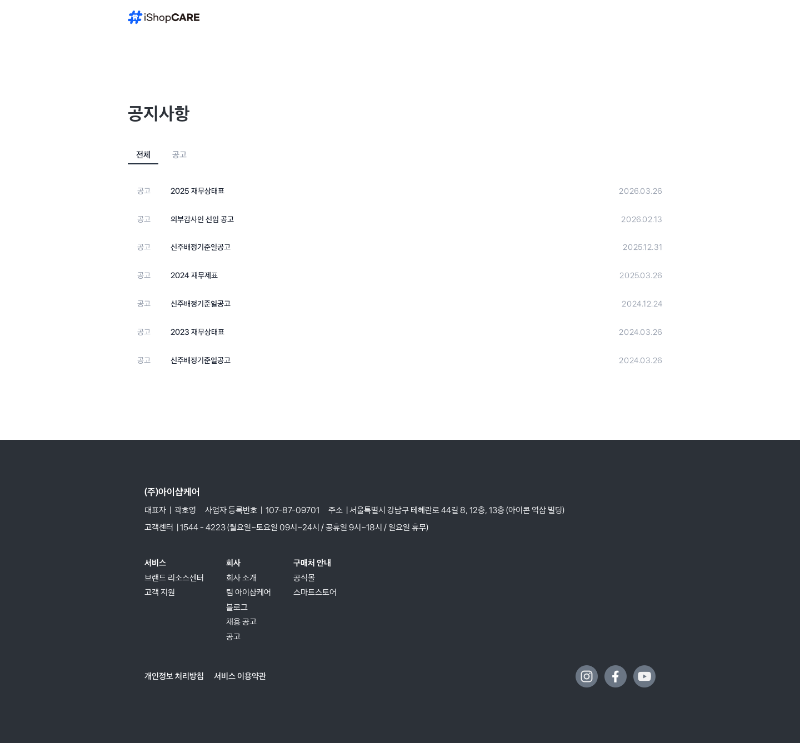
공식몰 (304, 578)
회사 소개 (241, 578)
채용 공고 (241, 621)
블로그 (237, 607)
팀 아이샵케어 (248, 592)
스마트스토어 (315, 592)
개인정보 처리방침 (175, 676)
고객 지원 (159, 592)
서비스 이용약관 (240, 676)
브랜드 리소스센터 (174, 578)
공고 (233, 636)
